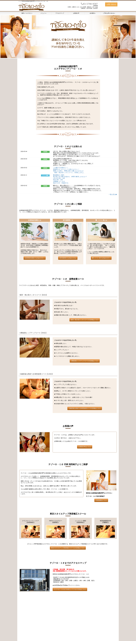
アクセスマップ (60, 13)
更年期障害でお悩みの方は (68, 258)
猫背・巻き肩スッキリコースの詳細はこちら (85, 319)
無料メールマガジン (27, 13)
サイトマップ (114, 1)
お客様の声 (76, 13)
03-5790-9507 (89, 3)
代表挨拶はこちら (101, 500)
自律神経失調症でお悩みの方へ (34, 258)
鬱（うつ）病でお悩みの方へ (101, 258)
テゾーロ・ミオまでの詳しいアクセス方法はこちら (70, 589)
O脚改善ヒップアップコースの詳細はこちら (84, 361)
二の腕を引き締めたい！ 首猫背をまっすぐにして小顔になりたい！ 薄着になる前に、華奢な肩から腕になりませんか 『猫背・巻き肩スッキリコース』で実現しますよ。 (69, 170)
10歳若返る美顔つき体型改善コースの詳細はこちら (85, 408)
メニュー (43, 13)
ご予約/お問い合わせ (109, 13)
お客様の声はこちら (84, 447)
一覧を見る (113, 194)
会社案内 (92, 13)
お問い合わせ (111, 4)
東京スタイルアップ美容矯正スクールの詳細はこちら (67, 548)
